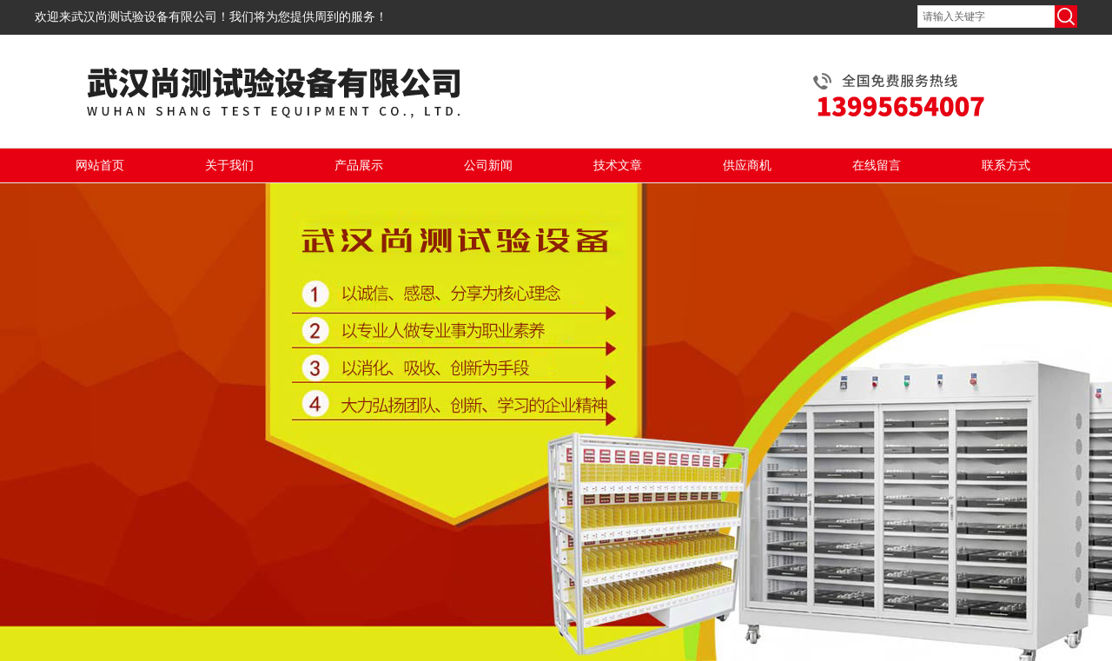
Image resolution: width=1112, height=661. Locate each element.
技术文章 (617, 165)
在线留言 (876, 165)
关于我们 (229, 165)
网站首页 (100, 165)
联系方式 (1006, 165)
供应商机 (747, 165)
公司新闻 (488, 165)
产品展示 (358, 165)
